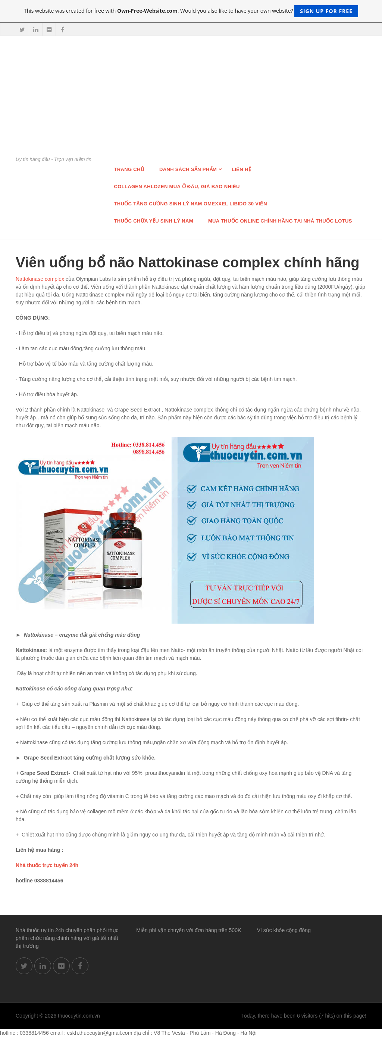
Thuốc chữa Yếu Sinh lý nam (153, 221)
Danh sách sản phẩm (188, 169)
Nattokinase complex (40, 279)
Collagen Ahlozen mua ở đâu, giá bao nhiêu (177, 186)
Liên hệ (241, 169)
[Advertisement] (191, 99)
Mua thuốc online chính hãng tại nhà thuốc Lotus (280, 221)
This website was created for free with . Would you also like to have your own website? (191, 11)
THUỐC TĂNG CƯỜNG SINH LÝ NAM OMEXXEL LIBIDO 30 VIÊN (190, 204)
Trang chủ (129, 169)
